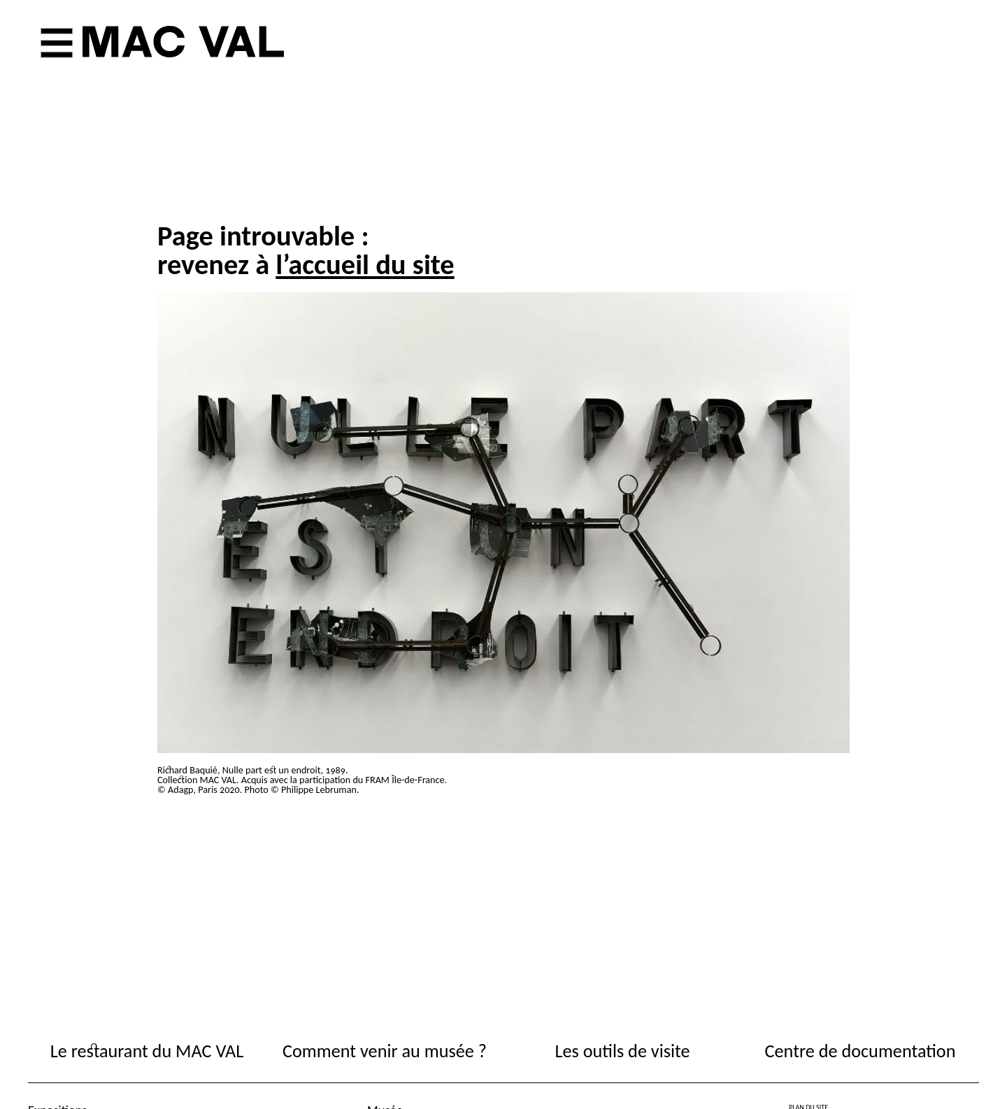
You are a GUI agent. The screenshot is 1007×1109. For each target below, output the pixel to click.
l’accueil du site (365, 264)
